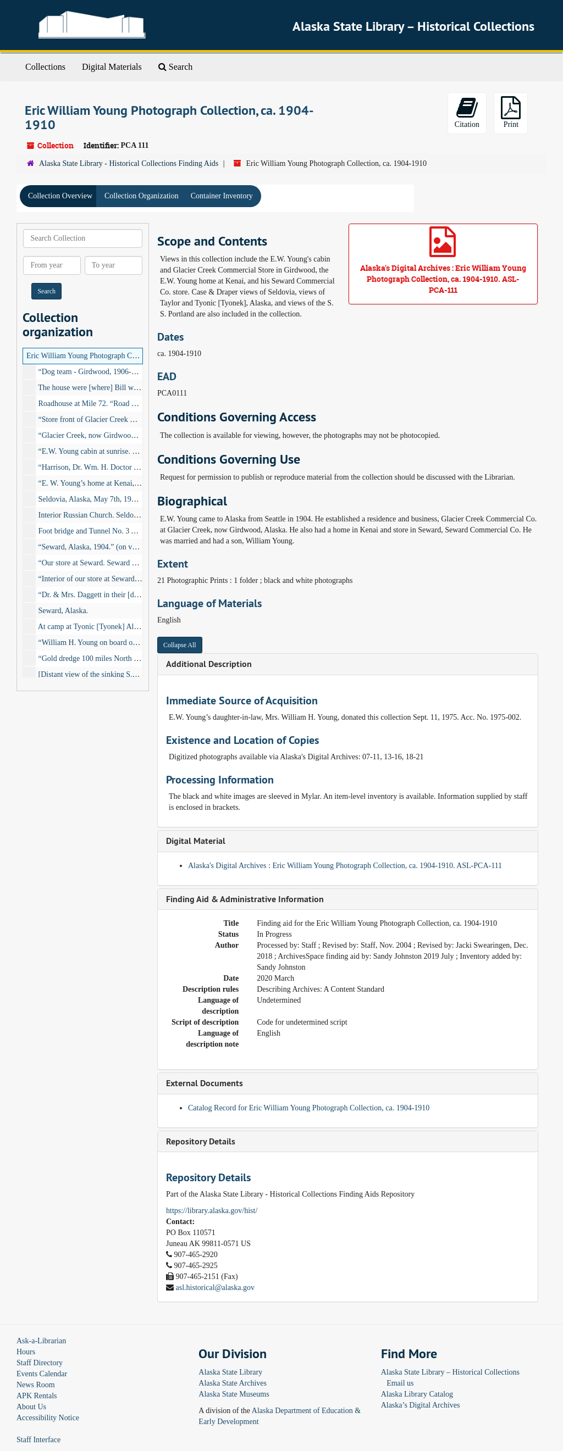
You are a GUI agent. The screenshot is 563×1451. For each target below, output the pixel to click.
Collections (45, 66)
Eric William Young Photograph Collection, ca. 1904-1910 (116, 356)
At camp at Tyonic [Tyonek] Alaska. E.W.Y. (105, 626)
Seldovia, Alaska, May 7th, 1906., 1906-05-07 (109, 499)
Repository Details (200, 1141)
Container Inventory (222, 196)
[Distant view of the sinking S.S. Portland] (103, 674)
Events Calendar (41, 1374)
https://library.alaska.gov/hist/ (211, 1211)
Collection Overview (60, 196)
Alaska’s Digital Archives (420, 1405)
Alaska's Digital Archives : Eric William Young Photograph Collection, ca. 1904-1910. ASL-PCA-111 (345, 865)
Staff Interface (38, 1440)
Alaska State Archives (232, 1383)
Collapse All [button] (179, 645)
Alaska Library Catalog (417, 1394)
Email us (400, 1383)
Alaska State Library (230, 1372)
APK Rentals (36, 1396)
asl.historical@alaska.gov (215, 1287)
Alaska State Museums (233, 1394)
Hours (25, 1352)
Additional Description (209, 664)
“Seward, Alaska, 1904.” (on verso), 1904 (102, 547)
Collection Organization (141, 196)
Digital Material (195, 841)
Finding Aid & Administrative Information (245, 899)
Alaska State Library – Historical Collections (450, 1372)
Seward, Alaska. (63, 611)
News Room (35, 1385)
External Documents (204, 1083)
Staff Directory (39, 1363)
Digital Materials (112, 66)
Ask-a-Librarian (41, 1341)
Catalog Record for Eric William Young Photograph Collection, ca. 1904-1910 (308, 1108)
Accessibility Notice (47, 1418)
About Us (31, 1407)
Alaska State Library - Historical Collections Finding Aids (128, 163)
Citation (467, 112)
